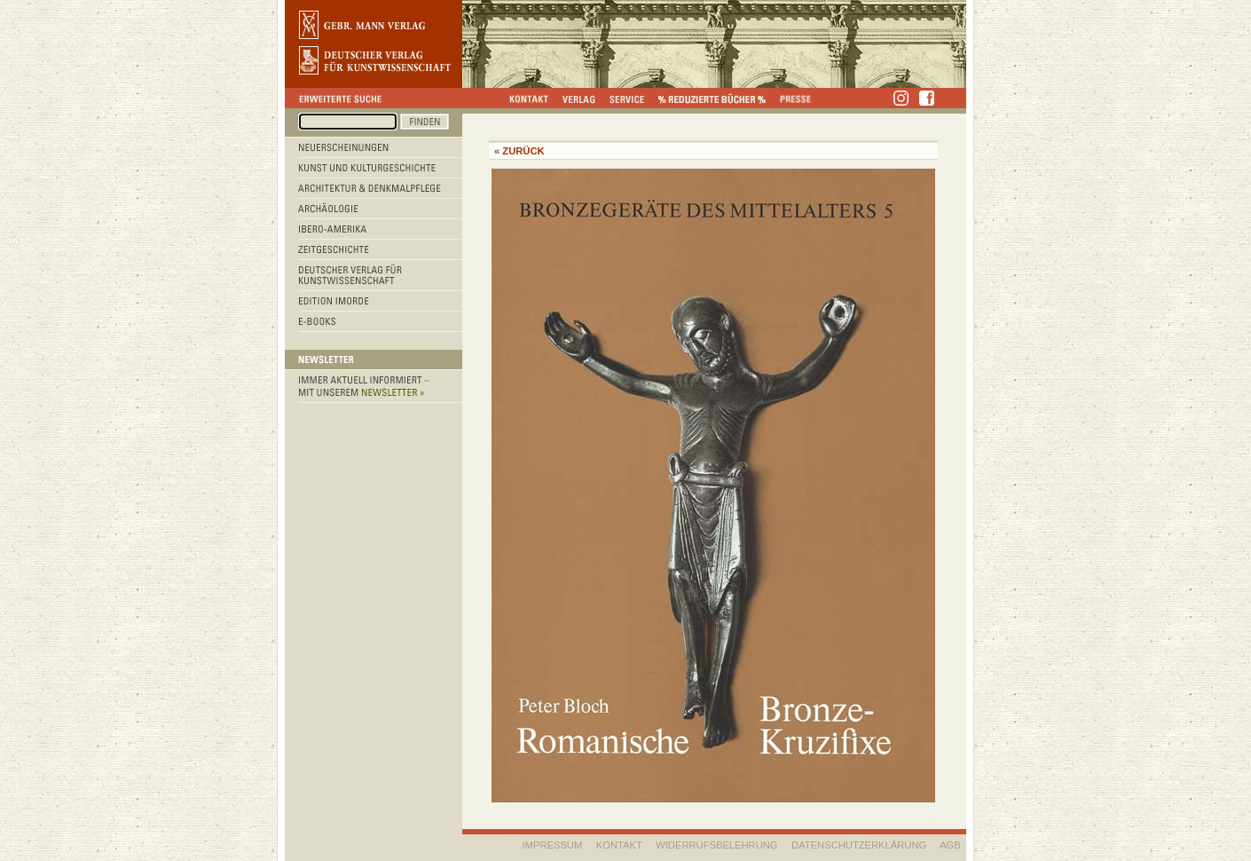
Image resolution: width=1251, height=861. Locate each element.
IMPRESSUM (553, 845)
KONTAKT (619, 845)
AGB (950, 845)
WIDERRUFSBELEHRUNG (716, 845)
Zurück (523, 151)
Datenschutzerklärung (858, 845)
